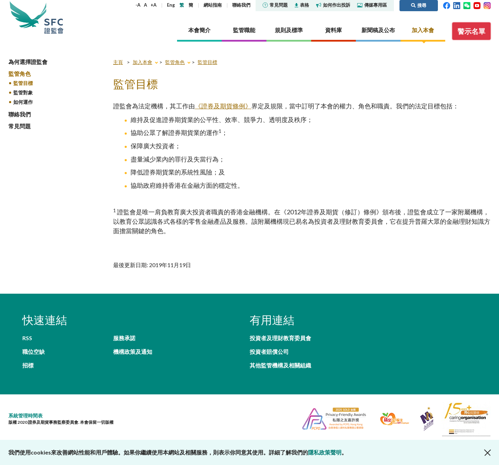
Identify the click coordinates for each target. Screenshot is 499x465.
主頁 (118, 62)
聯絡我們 (241, 5)
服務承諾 (124, 338)
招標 (28, 365)
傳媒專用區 (372, 5)
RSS (27, 338)
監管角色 (19, 73)
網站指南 (213, 5)
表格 (302, 5)
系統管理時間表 (25, 415)
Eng (171, 5)
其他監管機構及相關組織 (280, 365)
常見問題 (275, 5)
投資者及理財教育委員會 (280, 338)
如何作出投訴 (333, 5)
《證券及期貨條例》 (223, 106)
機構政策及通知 (132, 351)
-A (137, 5)
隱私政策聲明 (325, 452)
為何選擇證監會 (27, 61)
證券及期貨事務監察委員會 (53, 17)
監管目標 (23, 83)
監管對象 (23, 92)
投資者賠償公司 (269, 351)
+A (153, 5)
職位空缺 (33, 351)
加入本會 (142, 62)
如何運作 (23, 102)
